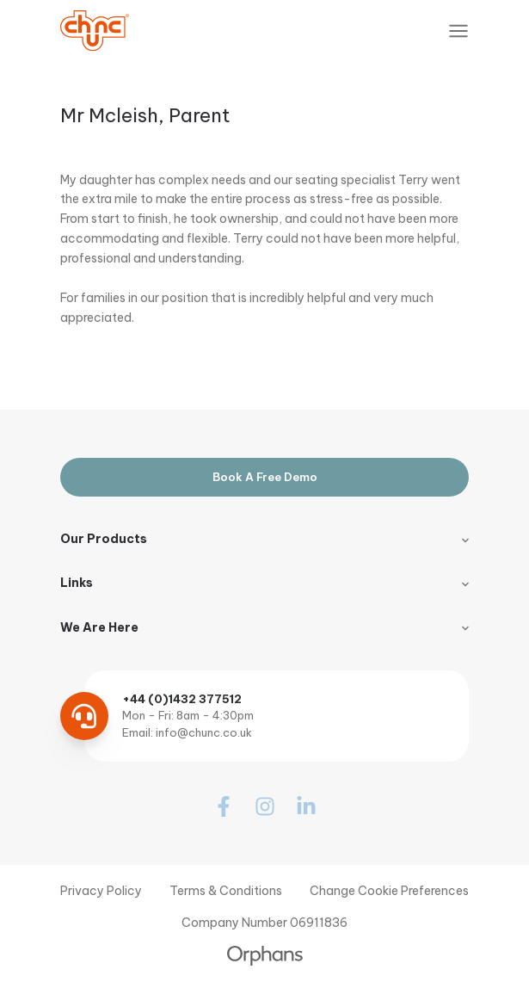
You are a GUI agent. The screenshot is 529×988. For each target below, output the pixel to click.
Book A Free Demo (264, 477)
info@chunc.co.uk (204, 732)
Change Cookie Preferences (389, 890)
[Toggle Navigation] (458, 31)
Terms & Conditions (225, 890)
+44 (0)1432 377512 (182, 699)
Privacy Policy (101, 890)
